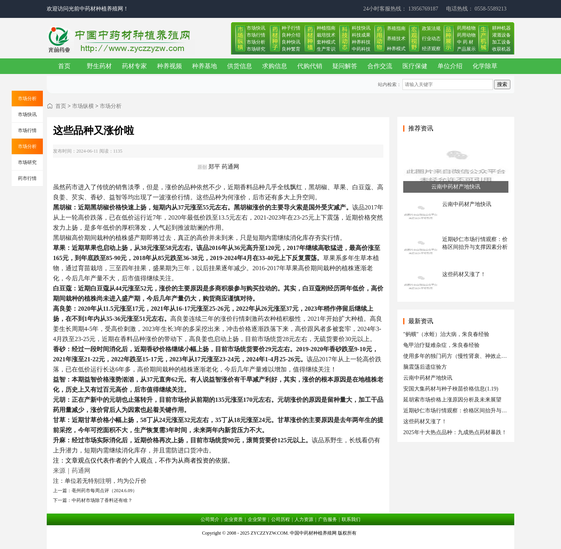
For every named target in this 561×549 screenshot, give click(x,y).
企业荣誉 (257, 519)
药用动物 (466, 35)
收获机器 (501, 49)
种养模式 (396, 48)
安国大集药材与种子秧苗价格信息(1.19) (450, 389)
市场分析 (256, 42)
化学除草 (485, 66)
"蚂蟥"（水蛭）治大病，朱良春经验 (446, 334)
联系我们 (351, 519)
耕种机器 (501, 28)
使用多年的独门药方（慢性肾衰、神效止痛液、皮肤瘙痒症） (476, 356)
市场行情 (256, 35)
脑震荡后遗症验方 (425, 367)
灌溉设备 (501, 35)
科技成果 (361, 35)
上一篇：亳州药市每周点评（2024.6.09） (95, 490)
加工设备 (501, 42)
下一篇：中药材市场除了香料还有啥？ (92, 500)
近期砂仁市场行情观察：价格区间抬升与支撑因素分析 (468, 411)
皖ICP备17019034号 (281, 542)
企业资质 (233, 519)
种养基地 (204, 66)
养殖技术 (396, 38)
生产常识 (326, 49)
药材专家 (134, 66)
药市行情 (27, 178)
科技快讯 (361, 28)
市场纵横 (83, 106)
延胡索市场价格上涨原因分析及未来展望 (452, 400)
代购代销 (309, 66)
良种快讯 (291, 42)
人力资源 (304, 519)
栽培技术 (326, 35)
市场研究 (256, 49)
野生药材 (99, 66)
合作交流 (379, 66)
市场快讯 (256, 28)
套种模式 (326, 42)
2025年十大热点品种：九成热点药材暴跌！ (455, 432)
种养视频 (169, 66)
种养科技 (361, 42)
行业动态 (431, 38)
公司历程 (280, 519)
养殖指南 (396, 28)
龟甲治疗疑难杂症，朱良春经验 (441, 345)
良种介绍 (291, 35)
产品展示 (466, 49)
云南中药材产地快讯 (427, 378)
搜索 (502, 84)
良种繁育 (291, 49)
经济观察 (431, 48)
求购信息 (274, 66)
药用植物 (466, 28)
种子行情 (291, 28)
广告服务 (327, 519)
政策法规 (431, 28)
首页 (64, 66)
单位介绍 (450, 66)
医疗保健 (414, 66)
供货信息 (239, 66)
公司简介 (210, 519)
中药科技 (361, 49)
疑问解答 (344, 66)
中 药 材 (465, 42)
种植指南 (326, 28)
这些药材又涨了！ (425, 421)
